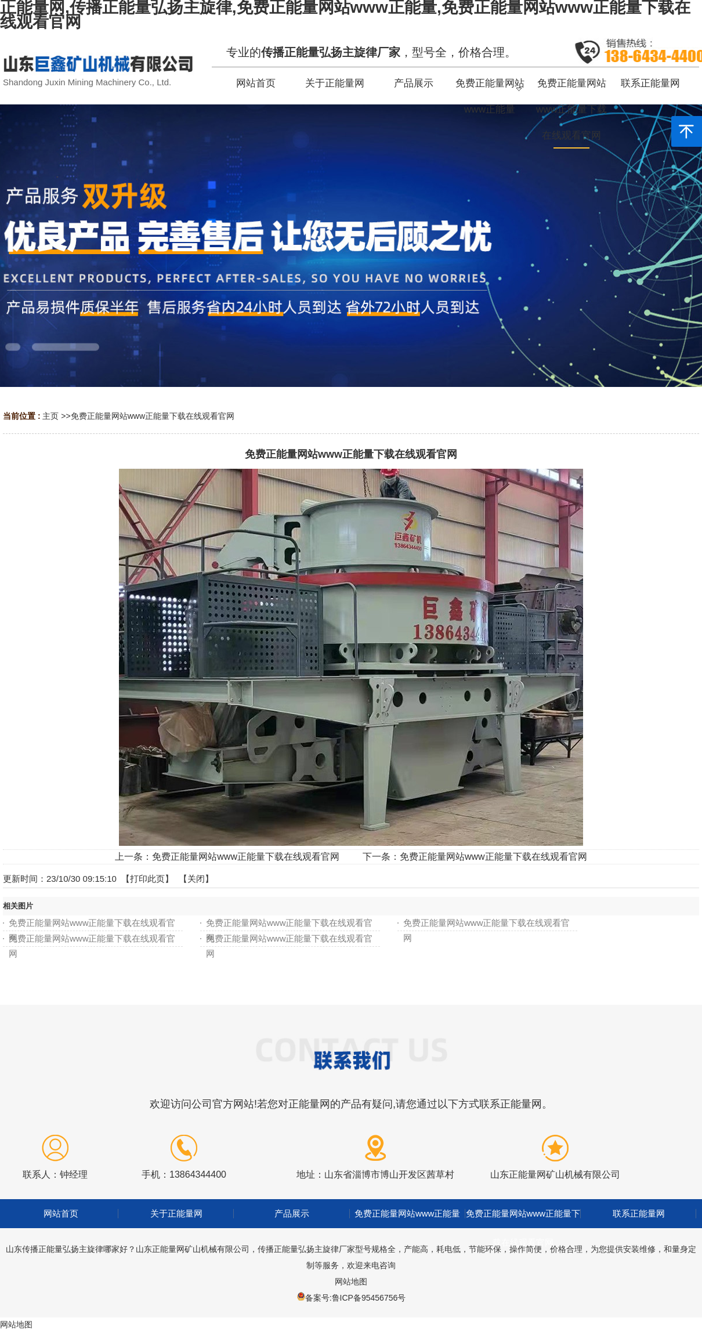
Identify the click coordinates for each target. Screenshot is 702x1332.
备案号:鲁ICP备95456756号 (355, 1297)
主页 (50, 416)
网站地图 (351, 1281)
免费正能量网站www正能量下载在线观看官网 (152, 416)
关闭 (196, 879)
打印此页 (147, 879)
